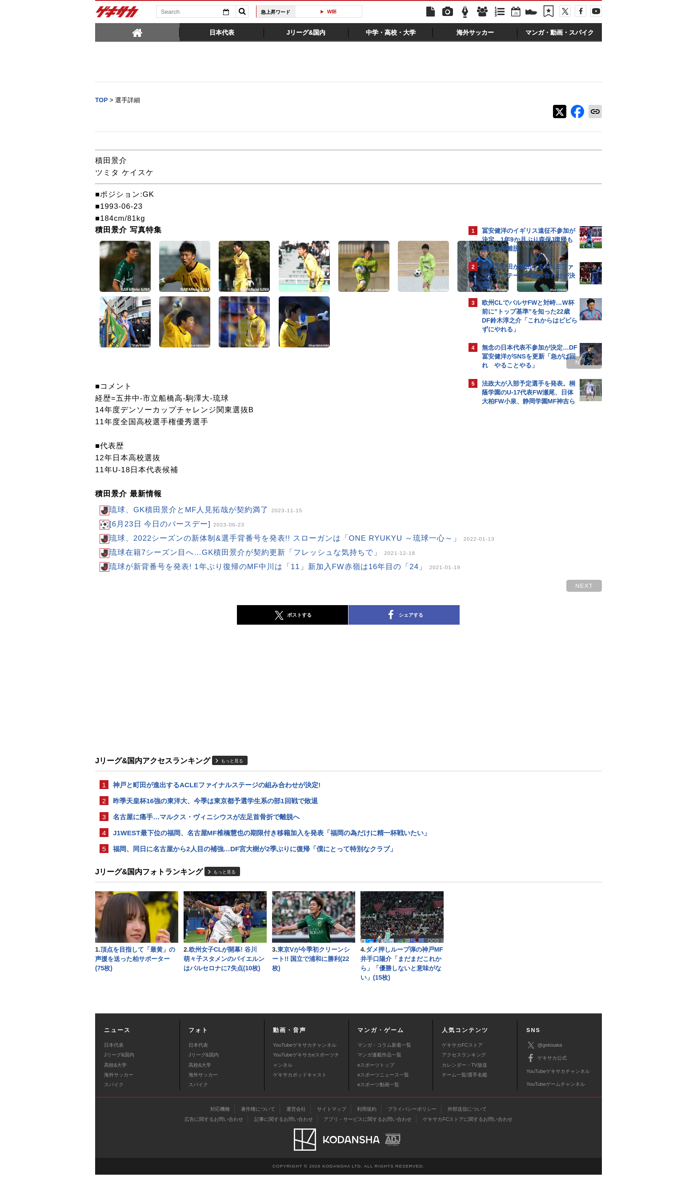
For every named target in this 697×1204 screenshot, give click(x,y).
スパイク (114, 1113)
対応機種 (220, 1138)
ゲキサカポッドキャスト (300, 1104)
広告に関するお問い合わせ (213, 1148)
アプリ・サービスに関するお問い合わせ (368, 1148)
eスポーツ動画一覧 (378, 1113)
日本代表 (114, 1074)
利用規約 (367, 1138)
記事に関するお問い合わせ (283, 1148)
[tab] (137, 32)
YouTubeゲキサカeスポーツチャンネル (306, 1088)
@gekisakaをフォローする (517, 544)
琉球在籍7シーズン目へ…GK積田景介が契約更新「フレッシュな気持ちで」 (262, 565)
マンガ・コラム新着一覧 (384, 1074)
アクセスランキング (464, 1084)
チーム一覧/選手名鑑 (464, 1104)
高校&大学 (115, 1093)
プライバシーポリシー (412, 1138)
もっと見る (232, 781)
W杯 (332, 11)
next (428, 363)
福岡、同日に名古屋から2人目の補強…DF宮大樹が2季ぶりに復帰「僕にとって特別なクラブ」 (255, 874)
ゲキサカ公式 (546, 1087)
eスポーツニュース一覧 (383, 1104)
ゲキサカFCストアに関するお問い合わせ (468, 1148)
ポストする (215, 636)
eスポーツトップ (375, 1093)
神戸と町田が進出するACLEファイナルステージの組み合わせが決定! (216, 806)
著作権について (258, 1138)
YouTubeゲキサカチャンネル (304, 1074)
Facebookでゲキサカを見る (519, 562)
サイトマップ (331, 1138)
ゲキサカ (117, 14)
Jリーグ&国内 (119, 1084)
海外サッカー (118, 1104)
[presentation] (137, 32)
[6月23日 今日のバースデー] (176, 525)
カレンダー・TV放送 (464, 1093)
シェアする (326, 637)
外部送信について (467, 1138)
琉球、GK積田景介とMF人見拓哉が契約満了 (205, 510)
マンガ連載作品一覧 (379, 1084)
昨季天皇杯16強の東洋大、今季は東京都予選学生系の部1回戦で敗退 (215, 823)
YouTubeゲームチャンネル (555, 1113)
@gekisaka (544, 1074)
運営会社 (296, 1138)
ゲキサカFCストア (462, 1074)
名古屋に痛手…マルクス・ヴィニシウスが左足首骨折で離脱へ (206, 840)
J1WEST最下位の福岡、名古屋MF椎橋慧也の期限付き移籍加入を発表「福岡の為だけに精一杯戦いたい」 (271, 857)
